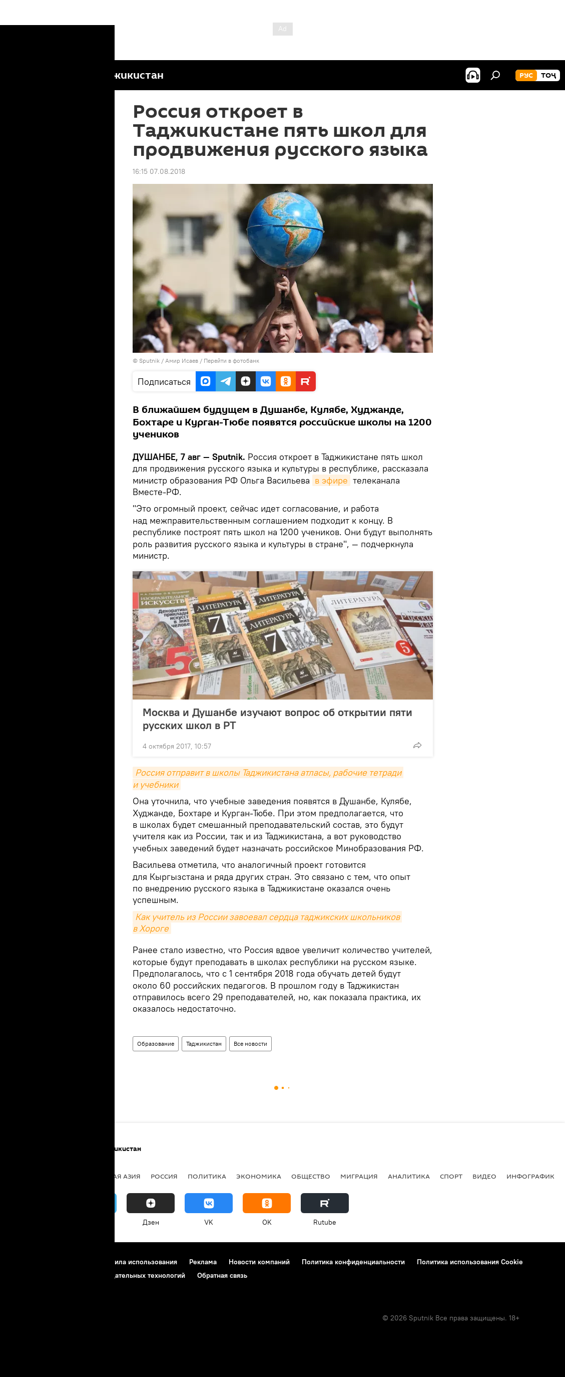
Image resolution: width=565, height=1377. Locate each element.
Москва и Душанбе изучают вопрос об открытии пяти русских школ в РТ (277, 719)
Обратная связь (222, 1275)
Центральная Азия (106, 1176)
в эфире (331, 480)
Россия (164, 1176)
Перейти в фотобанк (231, 360)
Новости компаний (259, 1261)
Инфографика (532, 1176)
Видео (484, 1176)
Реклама (203, 1261)
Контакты (71, 1261)
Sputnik (150, 360)
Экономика (258, 1176)
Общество (310, 1176)
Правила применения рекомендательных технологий (98, 1275)
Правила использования (138, 1261)
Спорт (451, 1176)
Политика (207, 1176)
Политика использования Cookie (470, 1261)
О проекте (27, 1261)
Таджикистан (204, 1043)
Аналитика (409, 1176)
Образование (155, 1043)
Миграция (359, 1176)
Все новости (250, 1043)
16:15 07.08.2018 (159, 171)
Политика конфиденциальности (353, 1261)
